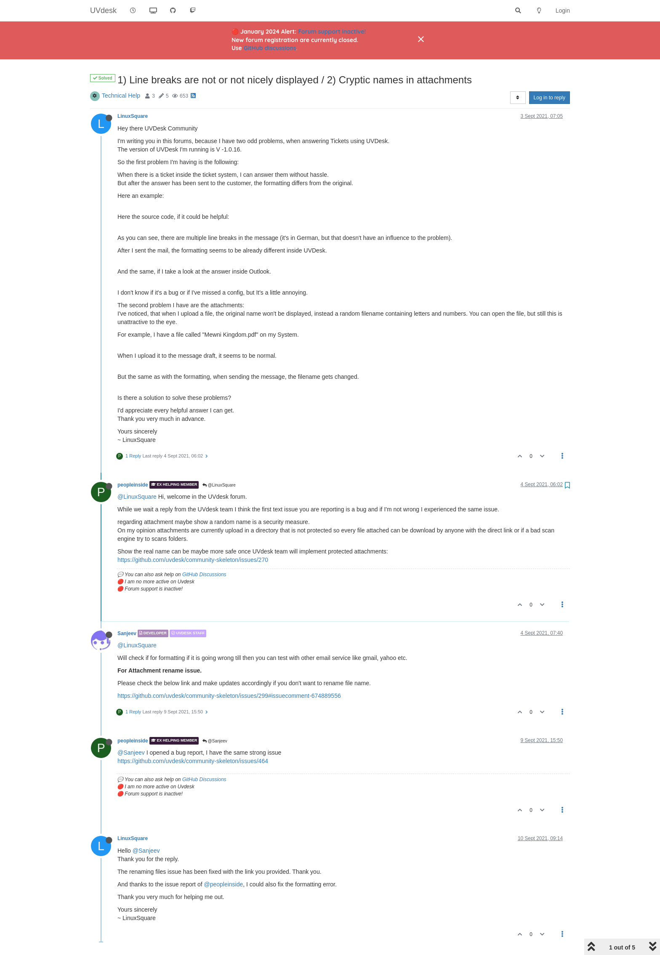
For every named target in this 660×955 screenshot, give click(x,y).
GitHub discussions (270, 48)
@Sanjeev (214, 741)
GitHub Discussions (204, 574)
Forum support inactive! (332, 31)
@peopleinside (223, 884)
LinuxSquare (132, 116)
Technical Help (121, 95)
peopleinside (132, 485)
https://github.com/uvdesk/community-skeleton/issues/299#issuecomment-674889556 (229, 695)
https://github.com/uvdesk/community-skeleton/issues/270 (192, 559)
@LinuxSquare (219, 485)
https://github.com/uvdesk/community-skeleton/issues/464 (192, 761)
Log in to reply (549, 98)
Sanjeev (126, 633)
